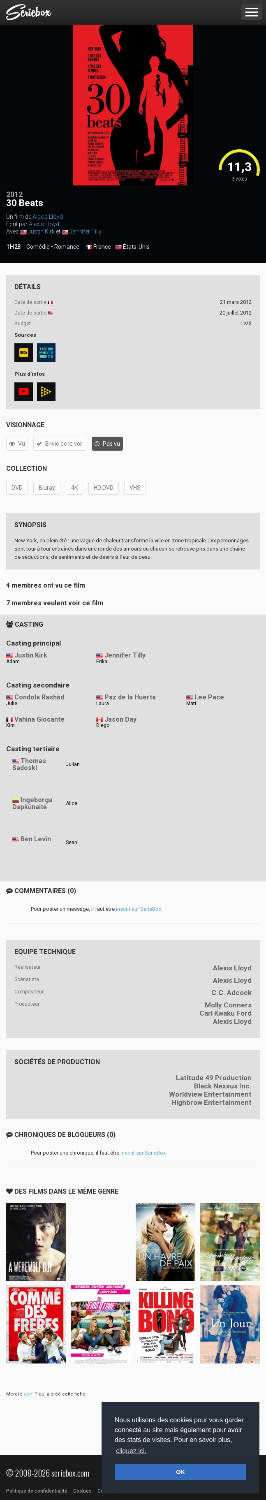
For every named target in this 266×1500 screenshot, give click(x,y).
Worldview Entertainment (210, 1094)
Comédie (38, 246)
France (98, 247)
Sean (71, 842)
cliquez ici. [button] (131, 1450)
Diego (102, 725)
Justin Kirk (41, 231)
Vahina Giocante (39, 719)
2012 (14, 194)
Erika (101, 661)
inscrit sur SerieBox (138, 909)
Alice (71, 803)
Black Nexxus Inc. (223, 1086)
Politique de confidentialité (36, 1491)
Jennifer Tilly (85, 231)
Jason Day (120, 719)
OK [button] (180, 1472)
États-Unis (132, 247)
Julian (73, 764)
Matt (191, 703)
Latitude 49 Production (214, 1078)
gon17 (30, 1394)
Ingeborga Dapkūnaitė (32, 803)
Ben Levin (36, 839)
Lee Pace (209, 697)
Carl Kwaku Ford (225, 1013)
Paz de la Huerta (130, 697)
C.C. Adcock (231, 992)
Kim (10, 725)
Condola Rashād (39, 697)
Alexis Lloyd (47, 216)
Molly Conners (228, 1005)
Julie (11, 703)
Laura (102, 703)
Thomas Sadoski (29, 764)
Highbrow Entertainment (211, 1102)
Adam (13, 661)
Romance (66, 246)
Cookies (82, 1491)
